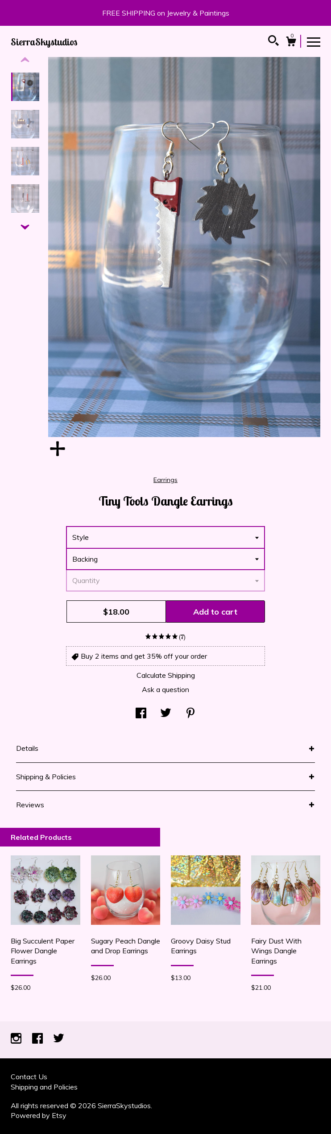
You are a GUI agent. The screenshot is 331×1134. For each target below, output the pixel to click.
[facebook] (38, 1038)
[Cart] (291, 42)
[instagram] (17, 1038)
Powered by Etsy (38, 1115)
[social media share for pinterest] (190, 713)
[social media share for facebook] (141, 713)
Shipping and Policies (44, 1086)
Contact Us (29, 1076)
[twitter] (59, 1038)
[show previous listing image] (25, 60)
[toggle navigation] (313, 41)
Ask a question (165, 689)
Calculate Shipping (166, 675)
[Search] (273, 42)
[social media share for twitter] (166, 713)
